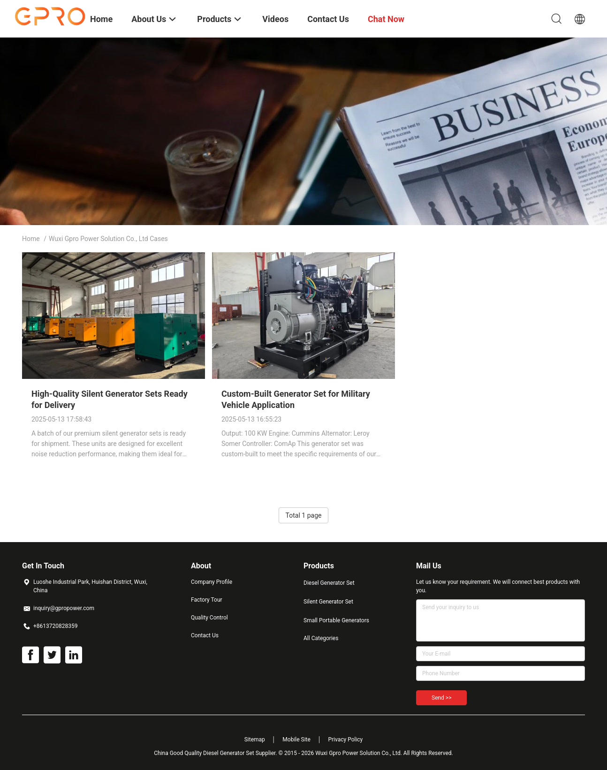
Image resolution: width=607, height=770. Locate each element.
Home (31, 238)
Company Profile (211, 582)
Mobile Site (296, 739)
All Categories (321, 638)
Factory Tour (206, 599)
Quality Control (209, 617)
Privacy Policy (345, 739)
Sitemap (254, 739)
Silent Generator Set (328, 601)
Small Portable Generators (336, 620)
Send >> (441, 698)
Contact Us (205, 635)
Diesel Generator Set (329, 583)
